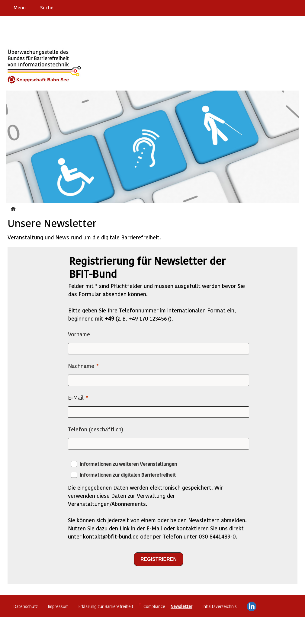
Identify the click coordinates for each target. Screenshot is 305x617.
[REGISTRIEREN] (158, 559)
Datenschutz (26, 606)
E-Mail (76, 397)
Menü (20, 7)
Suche (46, 7)
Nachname (81, 366)
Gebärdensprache (286, 7)
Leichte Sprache (297, 7)
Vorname (79, 334)
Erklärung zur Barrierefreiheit (106, 606)
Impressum (58, 606)
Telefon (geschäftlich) (95, 429)
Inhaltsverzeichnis (219, 606)
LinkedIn (251, 606)
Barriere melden (275, 7)
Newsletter (14, 208)
